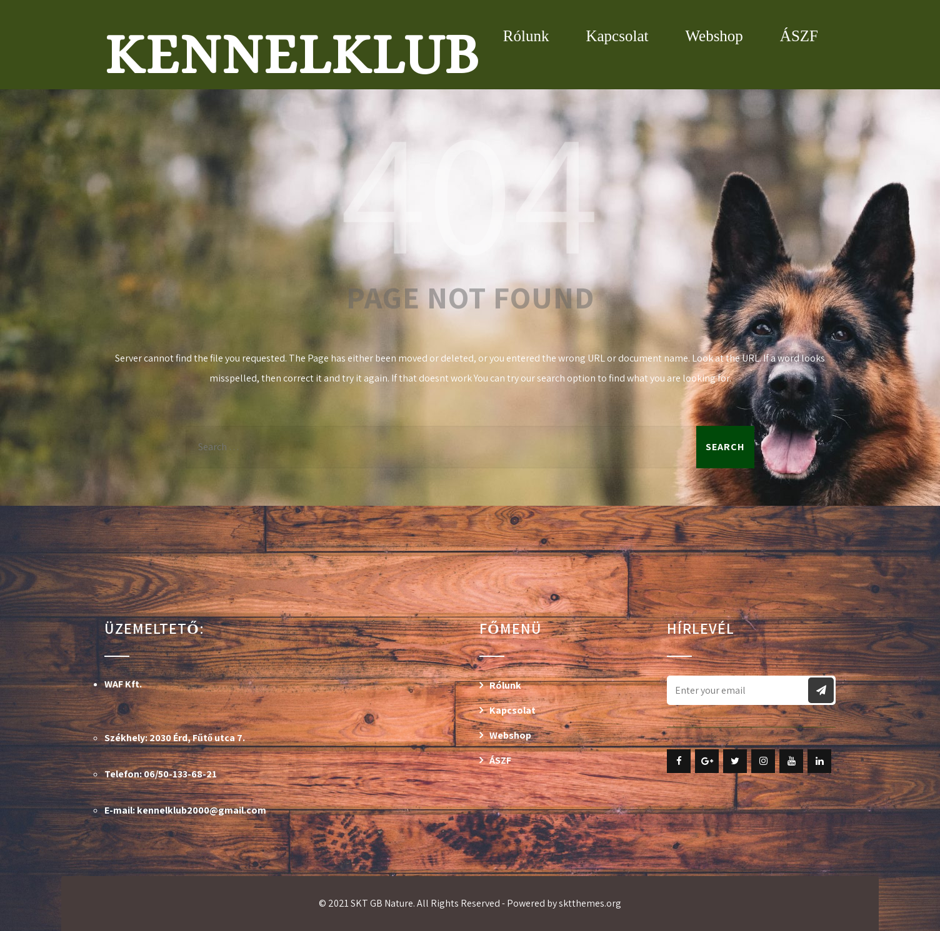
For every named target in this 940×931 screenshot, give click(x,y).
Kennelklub (291, 54)
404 (470, 189)
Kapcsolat (617, 35)
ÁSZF (799, 35)
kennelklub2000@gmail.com (201, 810)
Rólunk (526, 35)
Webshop (713, 35)
